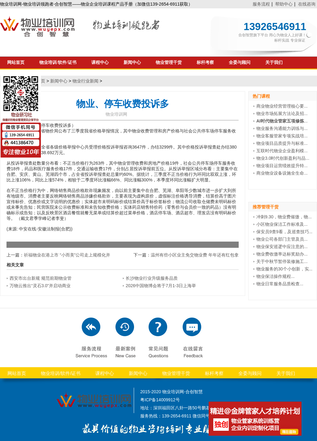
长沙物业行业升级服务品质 (152, 278)
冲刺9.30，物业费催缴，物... (284, 216)
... (282, 120)
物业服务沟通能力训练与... (282, 128)
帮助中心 (284, 4)
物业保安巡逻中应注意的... (282, 246)
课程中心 (100, 62)
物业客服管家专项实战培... (282, 135)
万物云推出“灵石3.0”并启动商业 (40, 285)
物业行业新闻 (85, 80)
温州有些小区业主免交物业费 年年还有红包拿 (195, 254)
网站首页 (16, 373)
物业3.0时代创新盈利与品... (282, 158)
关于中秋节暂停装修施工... (282, 261)
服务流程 (261, 4)
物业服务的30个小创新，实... (284, 268)
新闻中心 (132, 62)
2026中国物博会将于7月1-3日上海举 (161, 285)
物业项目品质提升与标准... (282, 143)
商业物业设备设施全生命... (282, 173)
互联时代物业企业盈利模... (282, 150)
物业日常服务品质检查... (279, 283)
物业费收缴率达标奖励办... (282, 254)
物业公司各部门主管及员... (282, 239)
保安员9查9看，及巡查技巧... (284, 231)
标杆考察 (205, 62)
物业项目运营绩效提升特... (282, 165)
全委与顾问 (239, 62)
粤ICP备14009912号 (160, 399)
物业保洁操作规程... (275, 276)
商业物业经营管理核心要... (282, 106)
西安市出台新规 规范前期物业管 (41, 278)
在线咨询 (306, 4)
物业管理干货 (169, 62)
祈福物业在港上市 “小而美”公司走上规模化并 (67, 254)
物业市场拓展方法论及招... (282, 113)
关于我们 (274, 62)
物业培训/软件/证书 (57, 62)
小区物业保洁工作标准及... (282, 224)
